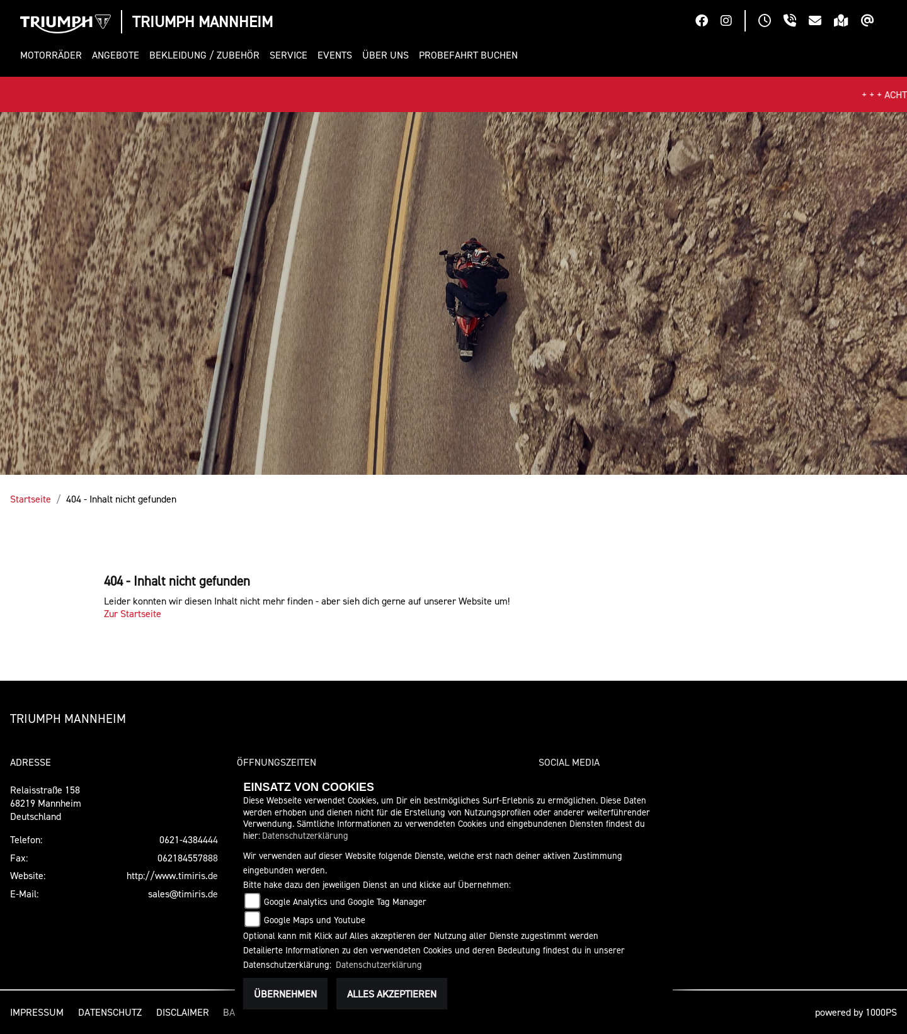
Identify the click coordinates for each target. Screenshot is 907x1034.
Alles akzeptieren (391, 993)
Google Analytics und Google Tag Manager (345, 901)
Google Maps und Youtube (314, 919)
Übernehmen (285, 993)
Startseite (30, 498)
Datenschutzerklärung (305, 835)
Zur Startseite (132, 613)
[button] (53, 55)
